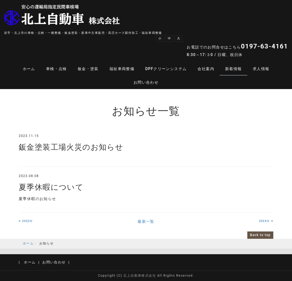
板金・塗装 (88, 69)
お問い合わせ (146, 82)
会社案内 (205, 69)
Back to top (260, 235)
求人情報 (261, 69)
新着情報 (233, 69)
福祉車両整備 (121, 69)
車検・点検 (56, 69)
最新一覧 (146, 221)
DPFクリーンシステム (166, 69)
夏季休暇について (51, 187)
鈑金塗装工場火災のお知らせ (71, 147)
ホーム (29, 69)
